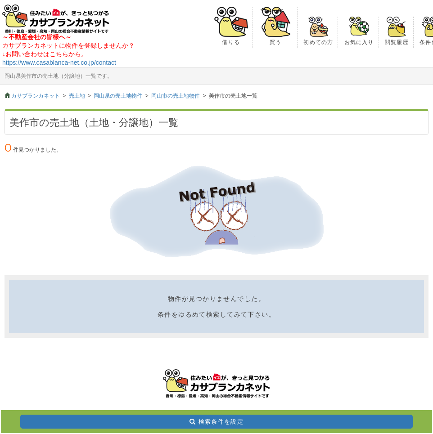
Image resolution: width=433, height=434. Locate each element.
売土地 (77, 96)
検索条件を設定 (221, 421)
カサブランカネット (35, 96)
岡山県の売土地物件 (118, 96)
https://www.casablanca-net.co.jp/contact (59, 62)
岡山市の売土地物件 (175, 96)
